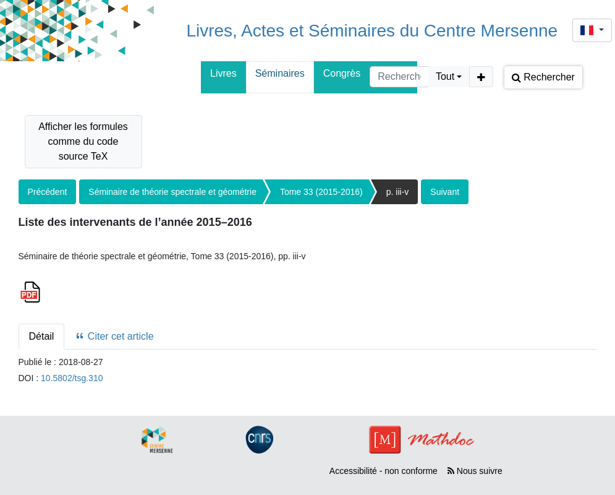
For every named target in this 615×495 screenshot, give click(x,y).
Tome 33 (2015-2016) (321, 192)
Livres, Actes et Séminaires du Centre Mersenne (372, 30)
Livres (223, 73)
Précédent (47, 192)
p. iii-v (397, 192)
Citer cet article (114, 336)
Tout (445, 76)
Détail (41, 336)
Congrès (341, 73)
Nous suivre (475, 471)
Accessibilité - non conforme (383, 471)
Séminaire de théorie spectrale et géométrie (172, 192)
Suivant (444, 192)
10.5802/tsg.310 (72, 378)
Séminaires (280, 73)
